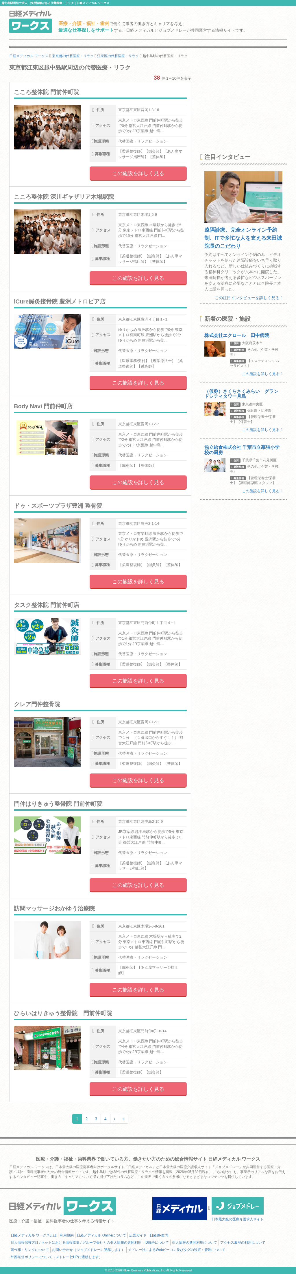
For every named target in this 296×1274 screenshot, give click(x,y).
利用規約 (67, 1235)
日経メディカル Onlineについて (101, 1235)
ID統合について (157, 1243)
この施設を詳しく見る (138, 173)
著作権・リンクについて (30, 1250)
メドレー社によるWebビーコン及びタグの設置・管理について (176, 1250)
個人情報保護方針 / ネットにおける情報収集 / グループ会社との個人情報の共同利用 (76, 1243)
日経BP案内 (159, 1235)
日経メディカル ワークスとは (34, 1235)
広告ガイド (138, 1235)
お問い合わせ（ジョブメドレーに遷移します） (88, 1250)
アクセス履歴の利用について (242, 1243)
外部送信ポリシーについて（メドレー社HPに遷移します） (56, 1257)
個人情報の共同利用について (194, 1243)
